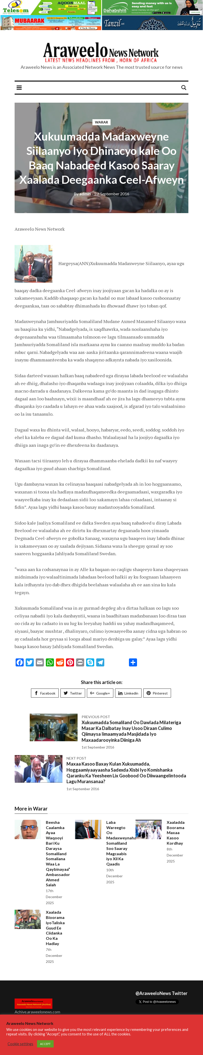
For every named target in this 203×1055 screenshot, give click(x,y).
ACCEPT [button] (45, 1043)
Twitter (73, 693)
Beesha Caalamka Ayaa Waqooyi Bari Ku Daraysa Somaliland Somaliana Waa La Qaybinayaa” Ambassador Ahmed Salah (58, 853)
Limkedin (128, 693)
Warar (101, 122)
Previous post (96, 717)
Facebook (44, 693)
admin (82, 193)
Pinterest (157, 693)
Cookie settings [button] (20, 1044)
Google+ (100, 693)
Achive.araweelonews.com (37, 1011)
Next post (76, 758)
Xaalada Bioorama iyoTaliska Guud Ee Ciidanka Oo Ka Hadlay (55, 928)
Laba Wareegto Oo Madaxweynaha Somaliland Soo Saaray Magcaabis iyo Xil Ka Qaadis (121, 843)
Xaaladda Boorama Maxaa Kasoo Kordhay (176, 832)
